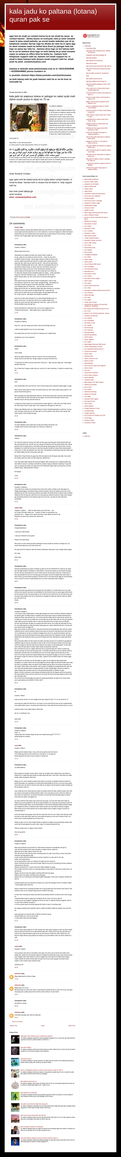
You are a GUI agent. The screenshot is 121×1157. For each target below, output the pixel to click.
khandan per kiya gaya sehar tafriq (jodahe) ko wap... (97, 128)
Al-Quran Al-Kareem (90, 351)
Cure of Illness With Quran (92, 264)
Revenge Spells (89, 332)
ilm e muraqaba (89, 266)
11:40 (16, 313)
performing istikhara (90, 335)
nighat (17, 508)
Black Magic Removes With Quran (95, 344)
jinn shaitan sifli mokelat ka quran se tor (96, 308)
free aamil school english (92, 278)
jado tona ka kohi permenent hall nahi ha (33, 1115)
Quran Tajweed (89, 339)
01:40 (16, 940)
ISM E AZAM (88, 368)
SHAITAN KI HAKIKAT (91, 373)
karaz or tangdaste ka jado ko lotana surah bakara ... (97, 107)
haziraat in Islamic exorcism (92, 240)
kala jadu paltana (26, 1047)
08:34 (16, 967)
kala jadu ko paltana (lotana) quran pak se (97, 290)
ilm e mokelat (88, 231)
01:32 (16, 1017)
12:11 (16, 758)
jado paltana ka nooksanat (29, 1092)
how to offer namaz (90, 243)
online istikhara (89, 406)
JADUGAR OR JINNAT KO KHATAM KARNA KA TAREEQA (95, 305)
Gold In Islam (88, 337)
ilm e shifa (87, 288)
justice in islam (88, 361)
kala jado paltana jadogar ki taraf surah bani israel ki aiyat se (39, 1138)
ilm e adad (87, 283)
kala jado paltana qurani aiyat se (96, 81)
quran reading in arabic (91, 215)
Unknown (18, 973)
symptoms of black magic (92, 203)
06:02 (16, 416)
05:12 (16, 683)
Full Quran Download (90, 316)
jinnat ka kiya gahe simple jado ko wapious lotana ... (96, 168)
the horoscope (88, 327)
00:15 (16, 560)
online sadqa (88, 259)
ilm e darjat (87, 342)
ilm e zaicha (88, 276)
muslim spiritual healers (91, 238)
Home (43, 1026)
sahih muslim (88, 262)
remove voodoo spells (91, 182)
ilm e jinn (87, 370)
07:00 (16, 519)
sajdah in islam (89, 210)
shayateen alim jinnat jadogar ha (96, 55)
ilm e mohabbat (89, 320)
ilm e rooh (87, 311)
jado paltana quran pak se (29, 1081)
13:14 (16, 739)
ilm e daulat (87, 325)
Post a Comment (17, 1021)
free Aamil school (89, 401)
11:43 (16, 340)
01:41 (16, 501)
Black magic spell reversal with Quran (96, 212)
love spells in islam (90, 274)
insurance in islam (90, 423)
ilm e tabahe (88, 250)
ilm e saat (87, 297)
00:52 (16, 835)
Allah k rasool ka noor (91, 358)
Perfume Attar (88, 356)
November (89, 48)
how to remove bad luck (91, 285)
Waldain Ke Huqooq (90, 221)
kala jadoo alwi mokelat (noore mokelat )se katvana (36, 1036)
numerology (88, 418)
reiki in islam (88, 281)
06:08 (16, 429)
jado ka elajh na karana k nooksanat (32, 1127)
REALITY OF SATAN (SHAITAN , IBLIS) (96, 313)
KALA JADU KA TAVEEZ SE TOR (94, 415)
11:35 (16, 238)
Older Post (71, 1026)
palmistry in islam (89, 228)
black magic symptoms (91, 179)
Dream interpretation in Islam (93, 346)
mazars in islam (89, 420)
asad (16, 745)
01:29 (16, 478)
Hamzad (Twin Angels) (91, 399)
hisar (87, 76)
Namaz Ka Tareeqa (90, 394)
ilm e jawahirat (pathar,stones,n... (94, 349)
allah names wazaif (90, 236)
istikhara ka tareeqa (90, 384)
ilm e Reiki (87, 257)
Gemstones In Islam (90, 224)
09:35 (16, 1006)
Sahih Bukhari (88, 363)
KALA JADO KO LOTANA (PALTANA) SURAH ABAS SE (97, 89)
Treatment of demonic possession (94, 193)
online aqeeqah (89, 377)
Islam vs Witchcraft (90, 186)
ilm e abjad (87, 300)
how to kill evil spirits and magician (95, 365)
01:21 (16, 921)
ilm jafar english (89, 198)
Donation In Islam (89, 233)
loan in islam (88, 403)
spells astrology (89, 295)
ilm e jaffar (87, 396)
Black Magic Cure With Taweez (94, 382)
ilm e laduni (87, 226)
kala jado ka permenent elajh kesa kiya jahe (34, 1104)
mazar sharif (88, 354)
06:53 (16, 581)
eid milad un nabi (89, 323)
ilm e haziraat (88, 293)
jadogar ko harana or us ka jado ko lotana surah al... (97, 142)
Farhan (17, 227)
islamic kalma (88, 189)
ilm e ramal (87, 245)
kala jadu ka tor (89, 271)
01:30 (16, 722)
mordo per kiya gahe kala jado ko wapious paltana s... (96, 133)
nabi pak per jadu (26, 1059)
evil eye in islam (89, 208)
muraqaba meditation (90, 255)
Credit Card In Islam (90, 302)
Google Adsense (89, 413)
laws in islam (88, 252)
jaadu (86, 436)
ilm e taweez (88, 318)
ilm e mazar (88, 389)
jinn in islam (88, 387)
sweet (16, 946)
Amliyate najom (89, 380)
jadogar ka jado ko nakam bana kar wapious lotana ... (97, 124)
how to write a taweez (91, 375)
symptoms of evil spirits (91, 184)
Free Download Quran (91, 269)
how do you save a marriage (93, 201)
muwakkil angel (89, 411)
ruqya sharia (88, 191)
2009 (86, 46)
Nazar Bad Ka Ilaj (89, 247)
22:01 (16, 994)
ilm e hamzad (88, 330)
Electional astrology (90, 392)
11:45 (16, 373)
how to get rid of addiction (92, 196)
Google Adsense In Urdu (92, 408)
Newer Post (13, 1026)
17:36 (16, 979)
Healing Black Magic (90, 205)
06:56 (16, 602)
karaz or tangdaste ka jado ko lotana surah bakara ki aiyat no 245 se (42, 1070)
